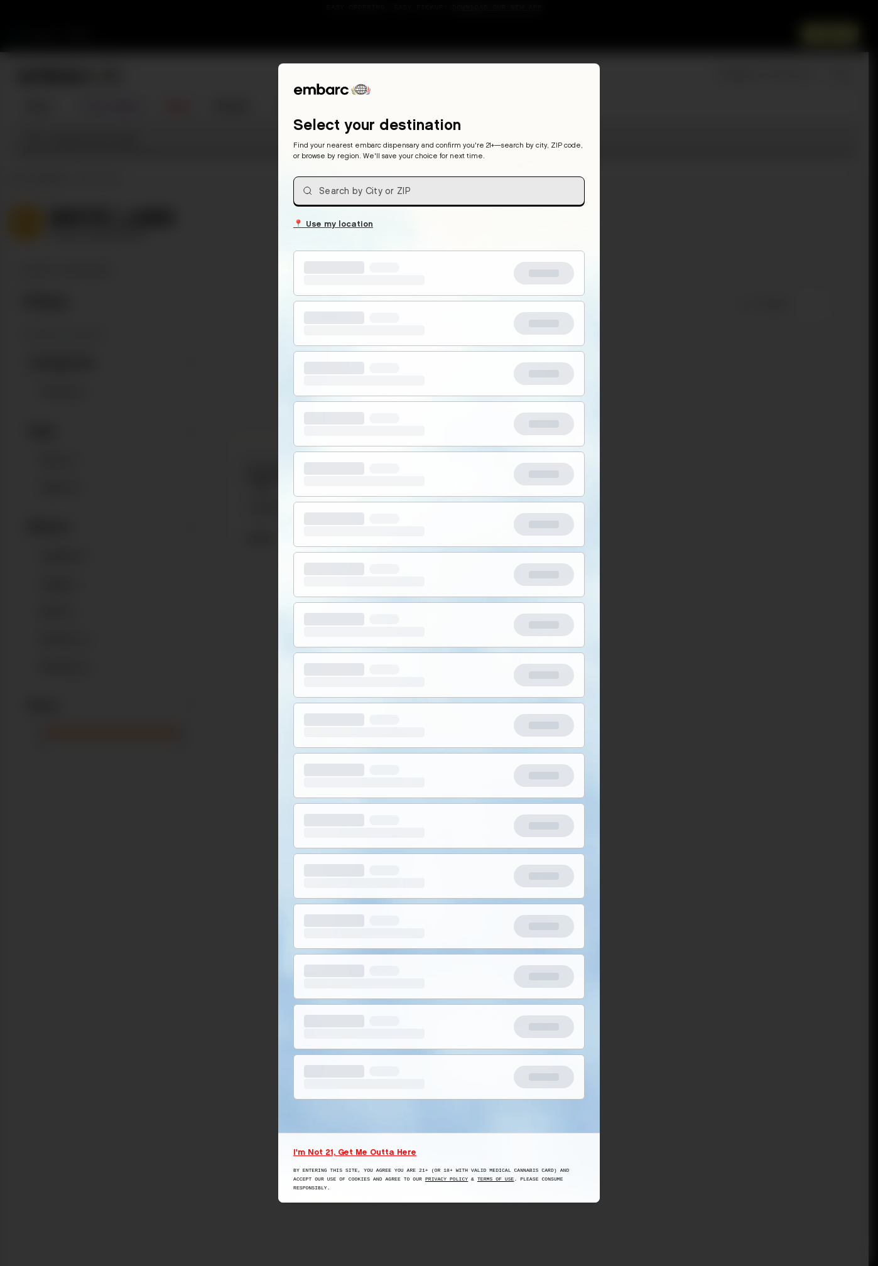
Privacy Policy (446, 1179)
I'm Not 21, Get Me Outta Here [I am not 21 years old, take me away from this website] (354, 1152)
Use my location (333, 223)
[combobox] (439, 190)
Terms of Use (495, 1179)
